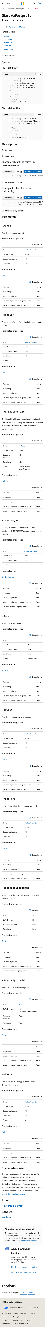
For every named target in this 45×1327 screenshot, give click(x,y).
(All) (5, 275)
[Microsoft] (22, 3)
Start (5, 670)
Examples (8, 42)
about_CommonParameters (13, 1194)
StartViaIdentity (9, 577)
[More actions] (41, 9)
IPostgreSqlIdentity (31, 551)
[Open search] (34, 3)
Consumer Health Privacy (11, 1320)
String (29, 640)
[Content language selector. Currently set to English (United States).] (13, 1302)
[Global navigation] (2, 3)
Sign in (40, 3)
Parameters (9, 46)
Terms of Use (30, 1320)
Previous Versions (20, 1313)
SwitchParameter (31, 250)
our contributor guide (28, 1240)
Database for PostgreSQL (17, 8)
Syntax (7, 36)
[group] (22, 176)
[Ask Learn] (36, 9)
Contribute (6, 1317)
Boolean (6, 1217)
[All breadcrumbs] (4, 9)
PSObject (22, 446)
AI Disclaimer (7, 1313)
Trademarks (6, 1323)
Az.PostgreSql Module (17, 27)
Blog (31, 1313)
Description (8, 39)
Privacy (15, 1317)
